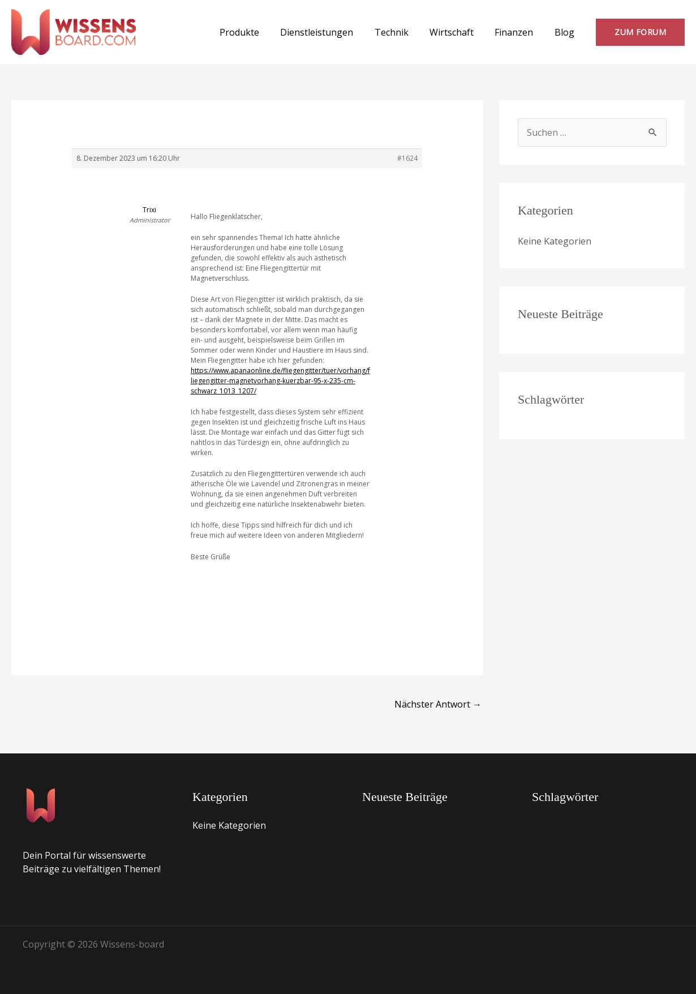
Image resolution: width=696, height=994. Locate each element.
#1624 (407, 158)
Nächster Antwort (438, 704)
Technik (402, 32)
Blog (565, 32)
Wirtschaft (459, 32)
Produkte (256, 32)
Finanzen (518, 32)
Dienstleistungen (330, 32)
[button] (640, 32)
